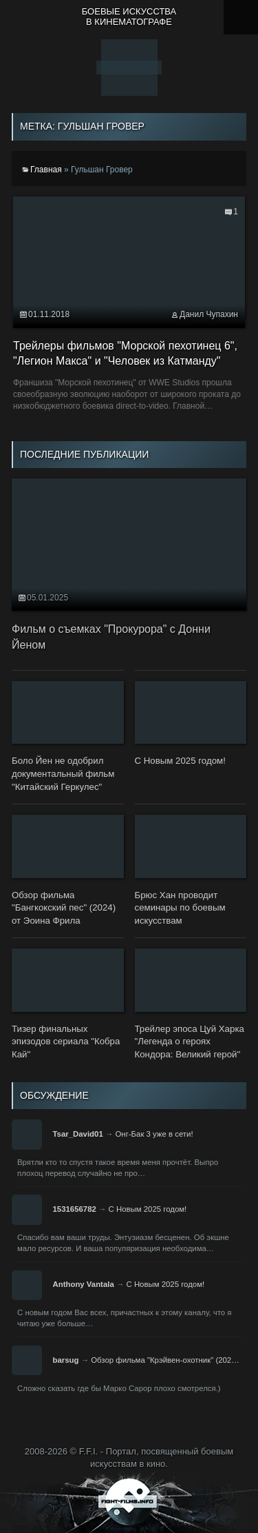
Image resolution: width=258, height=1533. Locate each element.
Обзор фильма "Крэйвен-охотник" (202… (165, 1360)
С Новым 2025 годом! (148, 1209)
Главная (46, 169)
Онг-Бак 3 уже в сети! (154, 1134)
